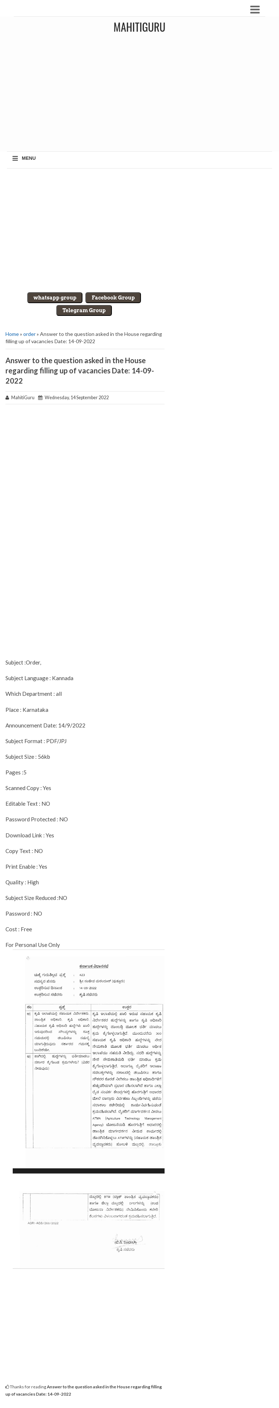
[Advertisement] (139, 230)
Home (12, 334)
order (29, 334)
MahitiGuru (140, 27)
